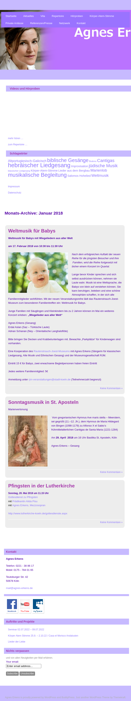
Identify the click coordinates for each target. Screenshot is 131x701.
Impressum (14, 186)
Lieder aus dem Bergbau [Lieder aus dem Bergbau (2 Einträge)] (74, 170)
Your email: (12, 661)
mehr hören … (15, 138)
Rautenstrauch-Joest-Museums (52, 351)
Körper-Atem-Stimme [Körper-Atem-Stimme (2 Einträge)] (44, 170)
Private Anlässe (15, 23)
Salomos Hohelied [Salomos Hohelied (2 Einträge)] (79, 175)
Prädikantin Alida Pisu (24, 501)
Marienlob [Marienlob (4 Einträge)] (99, 170)
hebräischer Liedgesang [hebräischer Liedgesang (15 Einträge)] (39, 165)
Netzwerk (64, 23)
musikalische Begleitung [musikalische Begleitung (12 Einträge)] (37, 175)
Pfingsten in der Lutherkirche (41, 485)
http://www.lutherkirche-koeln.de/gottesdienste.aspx (37, 513)
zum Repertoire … (17, 144)
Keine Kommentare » (111, 388)
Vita (42, 16)
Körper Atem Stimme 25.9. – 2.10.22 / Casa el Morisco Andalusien (43, 635)
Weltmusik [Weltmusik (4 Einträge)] (100, 175)
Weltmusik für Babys (31, 230)
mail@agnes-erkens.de (19, 588)
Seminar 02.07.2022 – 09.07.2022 (26, 629)
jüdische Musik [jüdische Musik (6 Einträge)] (103, 165)
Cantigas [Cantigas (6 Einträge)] (105, 160)
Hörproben (77, 16)
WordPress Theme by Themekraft (107, 697)
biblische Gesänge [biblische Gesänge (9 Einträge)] (68, 160)
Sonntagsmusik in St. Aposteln (43, 402)
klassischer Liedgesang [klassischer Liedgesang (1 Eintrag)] (19, 171)
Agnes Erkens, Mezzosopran (28, 505)
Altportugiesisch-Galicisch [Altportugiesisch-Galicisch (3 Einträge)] (27, 161)
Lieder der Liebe (16, 641)
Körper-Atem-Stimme (102, 16)
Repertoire (58, 16)
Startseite (11, 16)
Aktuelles (28, 16)
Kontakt (81, 23)
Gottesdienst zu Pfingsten (23, 497)
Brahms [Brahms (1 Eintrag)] (93, 161)
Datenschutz (14, 192)
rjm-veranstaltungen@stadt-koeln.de (50, 379)
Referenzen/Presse (41, 23)
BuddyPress (68, 697)
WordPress (50, 697)
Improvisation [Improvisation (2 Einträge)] (79, 166)
